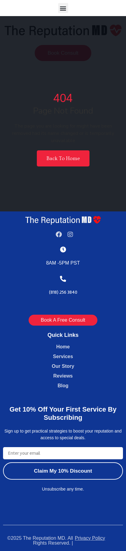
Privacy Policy (90, 538)
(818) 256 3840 (63, 292)
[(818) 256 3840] (63, 279)
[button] (63, 8)
